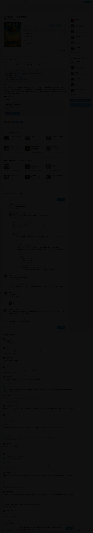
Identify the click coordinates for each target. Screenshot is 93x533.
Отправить (61, 200)
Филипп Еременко (8, 510)
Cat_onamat (18, 234)
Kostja (6, 462)
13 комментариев (61, 50)
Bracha (6, 347)
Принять (69, 528)
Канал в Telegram (80, 105)
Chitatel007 (7, 453)
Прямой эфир (10, 335)
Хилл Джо (16, 132)
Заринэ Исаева (8, 520)
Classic (15, 302)
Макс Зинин (7, 443)
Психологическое (19, 72)
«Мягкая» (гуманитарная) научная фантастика (30, 70)
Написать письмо (75, 530)
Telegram (16, 113)
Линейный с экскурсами (16, 81)
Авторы (12, 2)
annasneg (6, 434)
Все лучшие (74, 94)
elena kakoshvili (8, 338)
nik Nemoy (6, 366)
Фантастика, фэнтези (10, 60)
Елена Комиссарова (9, 481)
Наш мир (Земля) (19, 73)
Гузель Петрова (8, 357)
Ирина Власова (8, 491)
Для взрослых (19, 77)
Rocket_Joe (11, 319)
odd (5, 424)
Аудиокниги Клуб (8, 530)
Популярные (7, 193)
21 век (16, 75)
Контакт (17, 79)
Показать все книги (76, 52)
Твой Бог (11, 204)
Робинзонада (23, 79)
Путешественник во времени (11, 405)
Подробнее (40, 529)
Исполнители (19, 2)
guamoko (6, 395)
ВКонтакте (9, 113)
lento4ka (6, 472)
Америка (27, 73)
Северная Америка (35, 73)
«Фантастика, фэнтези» (25, 161)
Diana (5, 501)
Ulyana (15, 213)
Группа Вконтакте (80, 100)
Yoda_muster (7, 376)
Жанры (7, 2)
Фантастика (12, 70)
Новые (14, 193)
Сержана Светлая (8, 386)
